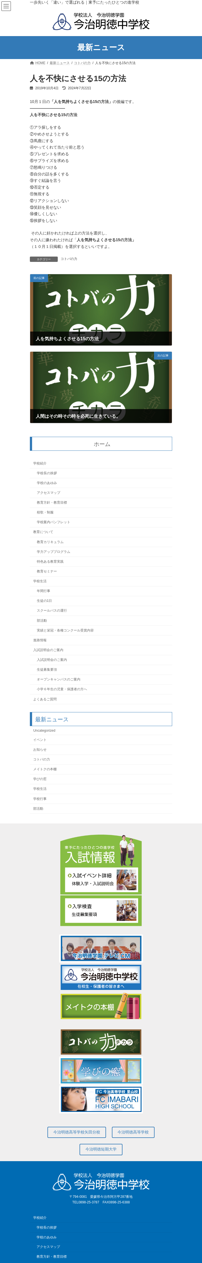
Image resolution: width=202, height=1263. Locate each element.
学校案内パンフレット (53, 522)
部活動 (42, 621)
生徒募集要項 (47, 670)
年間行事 (43, 591)
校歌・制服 (45, 512)
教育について (43, 532)
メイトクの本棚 (45, 769)
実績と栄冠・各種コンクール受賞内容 (65, 630)
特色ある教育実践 (50, 562)
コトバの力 (69, 259)
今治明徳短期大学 (101, 1149)
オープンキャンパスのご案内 (58, 680)
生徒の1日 (44, 601)
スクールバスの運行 (52, 611)
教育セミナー (47, 571)
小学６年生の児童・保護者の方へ (62, 689)
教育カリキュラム (50, 542)
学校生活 (40, 581)
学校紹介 (40, 463)
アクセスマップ (48, 493)
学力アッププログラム (53, 552)
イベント (40, 740)
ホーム (102, 444)
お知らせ (40, 750)
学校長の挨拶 (47, 473)
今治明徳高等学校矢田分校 (76, 1132)
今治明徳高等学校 (133, 1132)
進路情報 (40, 640)
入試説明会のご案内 (48, 650)
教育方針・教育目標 (52, 502)
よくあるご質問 (45, 699)
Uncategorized (44, 731)
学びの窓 (40, 779)
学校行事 (40, 799)
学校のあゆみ (47, 483)
